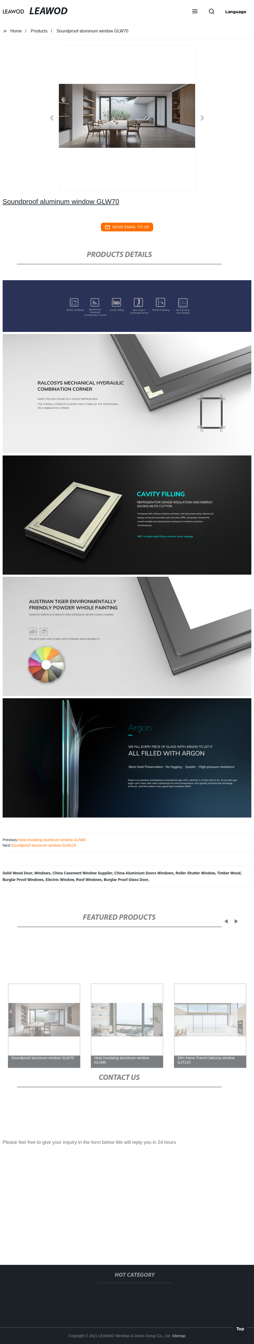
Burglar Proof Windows (23, 880)
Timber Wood (229, 873)
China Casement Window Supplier (82, 873)
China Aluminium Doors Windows (143, 873)
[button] (195, 12)
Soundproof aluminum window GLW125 (43, 845)
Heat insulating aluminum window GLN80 (52, 840)
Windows (42, 873)
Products (39, 31)
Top (240, 1328)
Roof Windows (89, 880)
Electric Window (60, 880)
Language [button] (235, 11)
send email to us (127, 227)
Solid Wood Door (17, 873)
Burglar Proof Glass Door (126, 880)
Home (16, 31)
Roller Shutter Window (195, 873)
